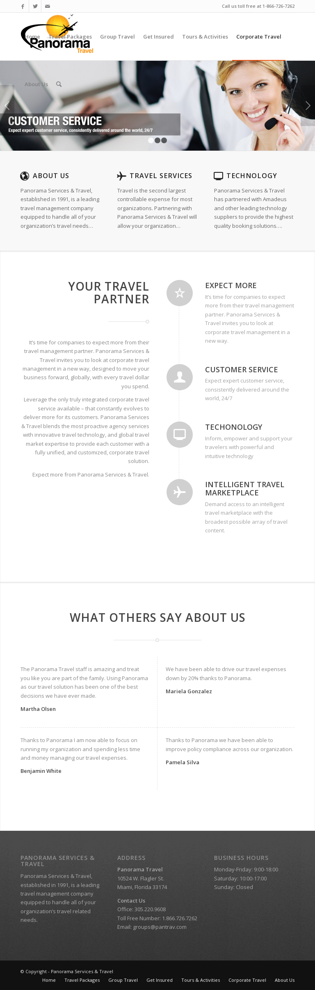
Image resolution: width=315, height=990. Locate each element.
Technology (251, 175)
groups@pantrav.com (160, 926)
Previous (7, 105)
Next (308, 105)
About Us (51, 175)
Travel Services (161, 175)
